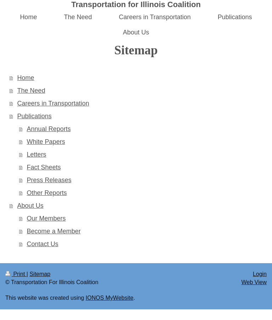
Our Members (46, 218)
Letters (36, 154)
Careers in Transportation (53, 103)
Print (16, 274)
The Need (31, 90)
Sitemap (39, 274)
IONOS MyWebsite (110, 298)
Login (260, 274)
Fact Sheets (44, 167)
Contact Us (42, 244)
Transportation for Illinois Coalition (135, 4)
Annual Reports (49, 128)
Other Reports (47, 192)
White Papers (46, 141)
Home (25, 77)
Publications (34, 116)
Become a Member (54, 231)
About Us (30, 205)
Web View (254, 282)
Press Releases (49, 180)
